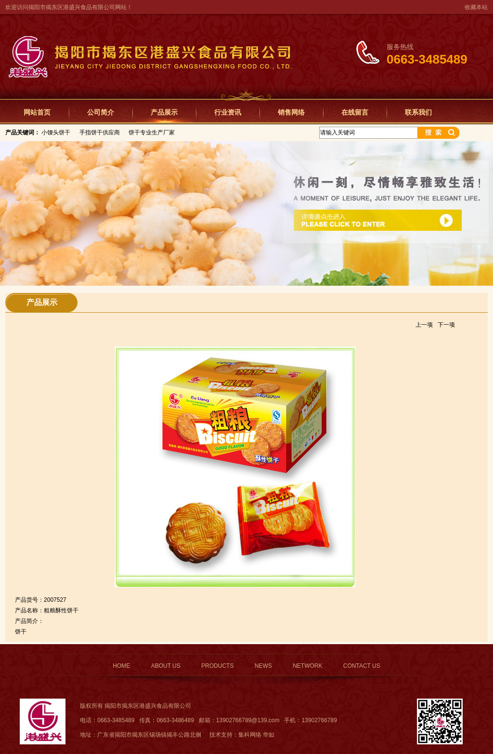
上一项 (424, 324)
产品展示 (164, 112)
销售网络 (291, 112)
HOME (121, 665)
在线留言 (354, 112)
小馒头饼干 (55, 132)
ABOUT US (166, 665)
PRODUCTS (217, 665)
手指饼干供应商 (99, 132)
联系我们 (418, 112)
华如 (268, 734)
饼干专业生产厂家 (152, 132)
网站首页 (37, 112)
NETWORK (307, 665)
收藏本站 (476, 7)
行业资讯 (227, 112)
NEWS (263, 665)
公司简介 (100, 112)
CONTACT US (361, 665)
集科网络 (249, 734)
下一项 (446, 324)
